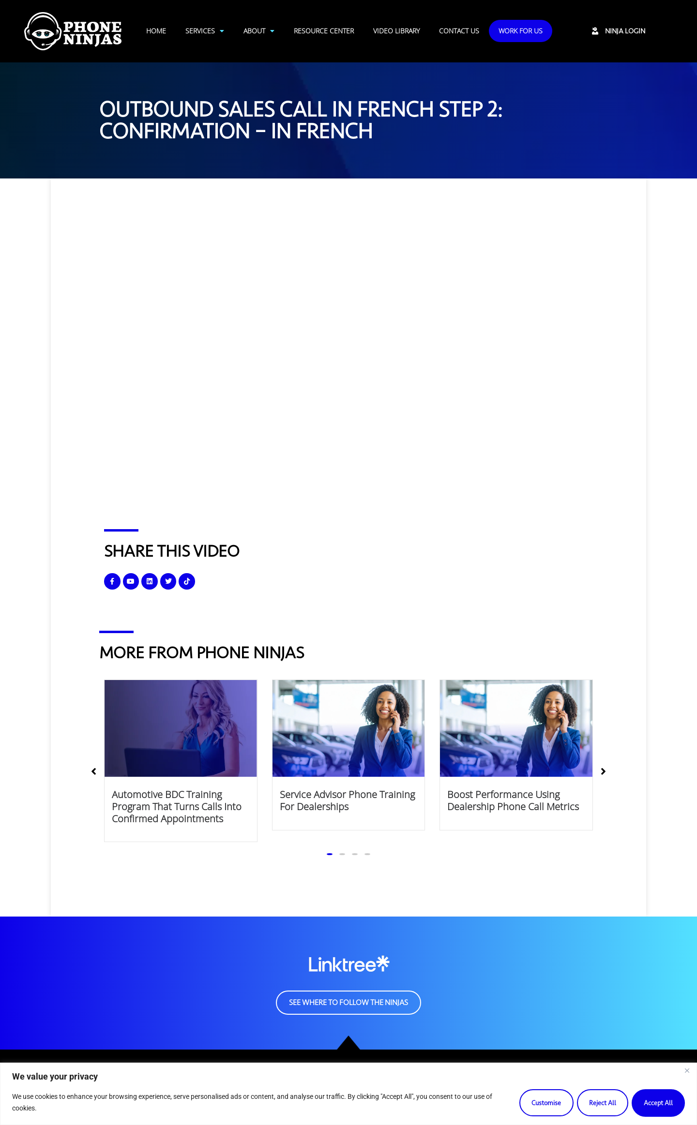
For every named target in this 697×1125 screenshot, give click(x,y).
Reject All (599, 1102)
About (258, 31)
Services (204, 31)
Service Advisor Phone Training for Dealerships (347, 800)
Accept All (657, 1102)
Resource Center (324, 30)
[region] (348, 1094)
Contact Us (459, 30)
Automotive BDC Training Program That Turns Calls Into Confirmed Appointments (177, 806)
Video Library (396, 30)
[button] (330, 854)
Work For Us (521, 30)
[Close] (687, 1071)
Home (156, 30)
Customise (541, 1102)
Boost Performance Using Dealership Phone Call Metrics (513, 800)
